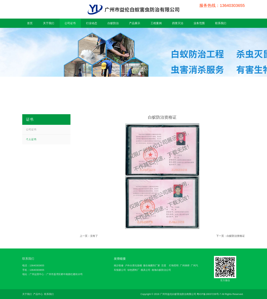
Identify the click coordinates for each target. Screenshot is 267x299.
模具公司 (145, 270)
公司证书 (31, 129)
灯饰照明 (174, 265)
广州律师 (184, 265)
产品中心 (38, 294)
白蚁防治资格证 (236, 235)
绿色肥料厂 (133, 270)
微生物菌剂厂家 (151, 265)
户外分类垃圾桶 (133, 265)
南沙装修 (118, 265)
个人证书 (31, 139)
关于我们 (27, 294)
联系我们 (28, 258)
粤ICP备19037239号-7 (209, 294)
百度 (163, 265)
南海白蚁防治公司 (161, 270)
